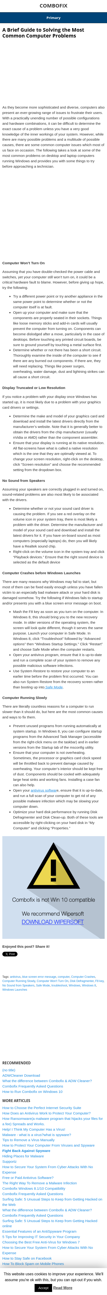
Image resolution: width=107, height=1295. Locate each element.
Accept (43, 1288)
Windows (74, 985)
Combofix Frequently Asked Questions (32, 1086)
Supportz (9, 1161)
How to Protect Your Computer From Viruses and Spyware (48, 1145)
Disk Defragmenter (82, 981)
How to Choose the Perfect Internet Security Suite (41, 1108)
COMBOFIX (53, 5)
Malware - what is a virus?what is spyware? (36, 1135)
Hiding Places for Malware (23, 1156)
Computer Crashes (83, 976)
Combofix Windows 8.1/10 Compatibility (33, 1188)
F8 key (99, 981)
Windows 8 (89, 985)
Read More (62, 1288)
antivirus (15, 976)
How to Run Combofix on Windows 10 (32, 1092)
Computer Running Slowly (18, 981)
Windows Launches (14, 989)
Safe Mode (53, 687)
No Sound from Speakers (18, 985)
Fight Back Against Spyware (26, 1151)
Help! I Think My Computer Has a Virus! (33, 1129)
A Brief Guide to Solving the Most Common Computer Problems (43, 32)
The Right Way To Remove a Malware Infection (39, 1183)
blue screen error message (39, 976)
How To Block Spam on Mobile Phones (33, 1264)
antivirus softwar (44, 790)
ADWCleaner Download (21, 1075)
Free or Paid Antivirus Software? (28, 1178)
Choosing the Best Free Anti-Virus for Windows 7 (41, 1242)
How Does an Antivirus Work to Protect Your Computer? (46, 1113)
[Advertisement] (53, 70)
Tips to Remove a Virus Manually (28, 1140)
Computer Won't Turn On (52, 981)
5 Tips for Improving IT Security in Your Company (41, 1237)
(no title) (8, 1070)
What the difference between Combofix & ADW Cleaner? (47, 1081)
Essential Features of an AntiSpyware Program (39, 1231)
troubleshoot (59, 985)
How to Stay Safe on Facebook (27, 1258)
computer (63, 976)
